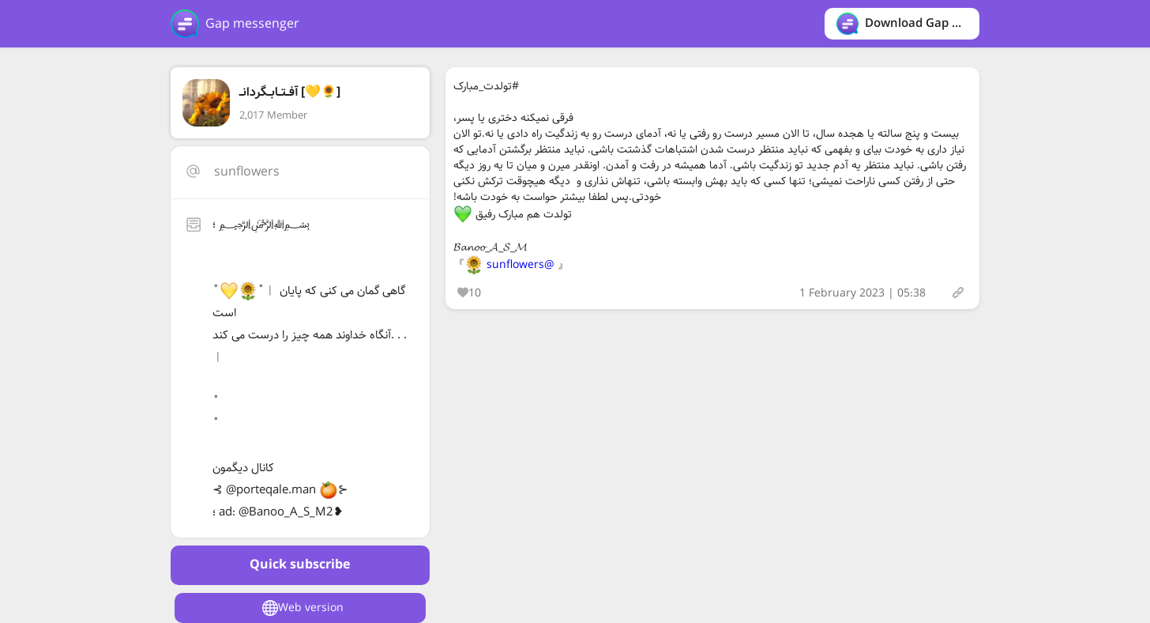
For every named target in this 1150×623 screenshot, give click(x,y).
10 (469, 293)
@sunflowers (520, 265)
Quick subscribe (300, 565)
